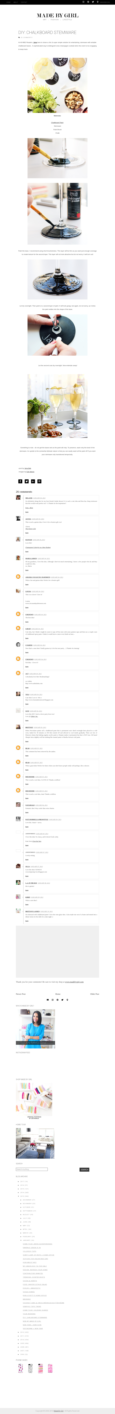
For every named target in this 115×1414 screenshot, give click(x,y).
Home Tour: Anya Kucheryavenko (37, 1244)
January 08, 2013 (44, 883)
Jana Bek (27, 468)
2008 (22, 1347)
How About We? (30, 1262)
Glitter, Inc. (34, 716)
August (26, 1214)
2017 (22, 1181)
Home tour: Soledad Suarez (35, 1310)
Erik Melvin (30, 472)
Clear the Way (36, 841)
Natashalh (29, 805)
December (27, 1200)
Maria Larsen (31, 558)
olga (27, 866)
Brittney (29, 727)
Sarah (28, 629)
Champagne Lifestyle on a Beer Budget (38, 547)
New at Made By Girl (32, 1321)
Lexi (27, 711)
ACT (27, 674)
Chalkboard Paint (57, 123)
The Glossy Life (30, 529)
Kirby (27, 897)
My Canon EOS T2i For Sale (35, 1266)
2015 (22, 1189)
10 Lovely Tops (29, 1251)
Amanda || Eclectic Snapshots (37, 577)
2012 (22, 1332)
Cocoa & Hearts (30, 1281)
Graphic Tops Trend (32, 1306)
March (26, 1233)
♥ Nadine (28, 645)
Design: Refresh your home (35, 1270)
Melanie (28, 498)
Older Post (94, 994)
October (26, 1207)
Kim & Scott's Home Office (35, 1295)
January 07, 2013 (42, 852)
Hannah (28, 540)
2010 (22, 1340)
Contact (24, 2)
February (27, 1236)
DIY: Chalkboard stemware (35, 1317)
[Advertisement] (34, 1392)
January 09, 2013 (37, 897)
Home (8, 2)
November (27, 1203)
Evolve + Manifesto (31, 1288)
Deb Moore (29, 777)
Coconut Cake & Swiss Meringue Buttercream (43, 1303)
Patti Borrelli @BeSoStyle (36, 819)
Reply (27, 512)
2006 (22, 1354)
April (25, 1229)
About (15, 2)
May (24, 1225)
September (27, 1211)
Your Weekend (29, 1314)
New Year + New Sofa (32, 1325)
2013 (22, 1196)
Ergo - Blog (29, 508)
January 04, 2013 (39, 498)
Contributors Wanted (33, 1273)
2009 (22, 1343)
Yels (27, 694)
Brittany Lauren (32, 911)
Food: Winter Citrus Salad (35, 1284)
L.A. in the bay (31, 883)
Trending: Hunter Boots (34, 1277)
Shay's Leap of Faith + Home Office (38, 1255)
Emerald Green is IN (32, 1247)
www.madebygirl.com (74, 982)
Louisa (28, 591)
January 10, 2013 (46, 911)
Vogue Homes (29, 1292)
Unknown (29, 614)
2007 (22, 1351)
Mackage (27, 1299)
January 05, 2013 (40, 727)
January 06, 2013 (41, 805)
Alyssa (28, 519)
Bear (27, 748)
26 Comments (27, 37)
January (26, 1240)
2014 (22, 1192)
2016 (22, 1185)
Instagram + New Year (33, 1328)
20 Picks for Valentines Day (35, 1259)
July (25, 1218)
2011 (22, 1336)
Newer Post (21, 994)
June (25, 1222)
